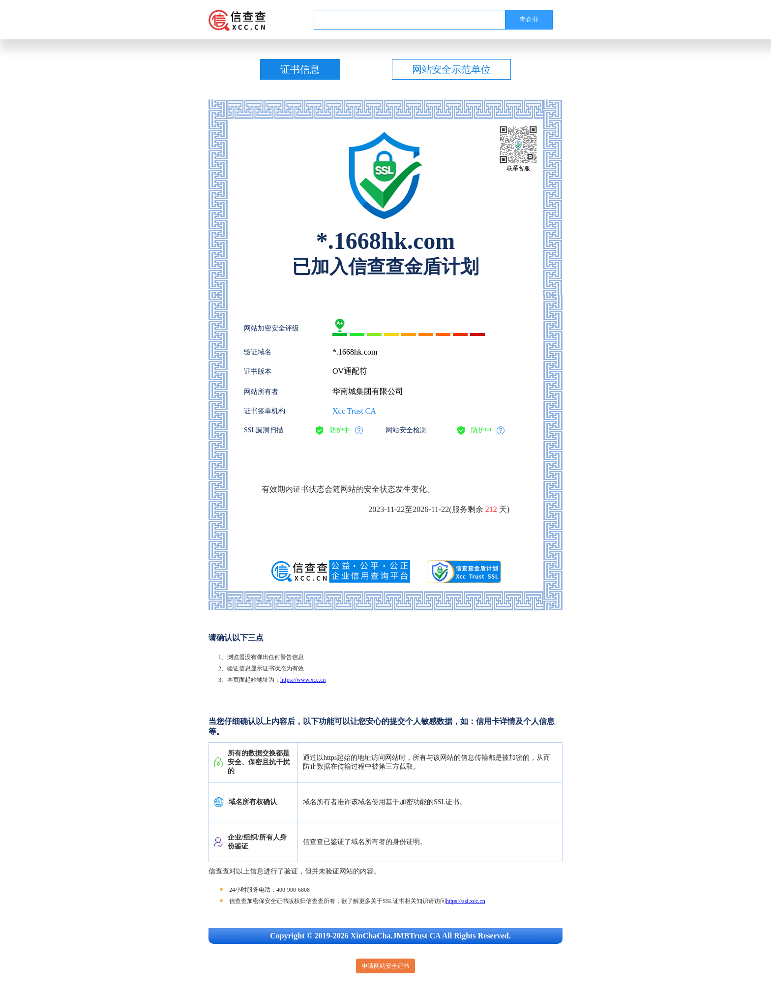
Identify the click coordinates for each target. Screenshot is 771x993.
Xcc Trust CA (354, 411)
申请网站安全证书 (385, 966)
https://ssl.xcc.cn (465, 901)
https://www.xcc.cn (303, 679)
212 (491, 509)
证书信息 (300, 69)
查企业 (528, 19)
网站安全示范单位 (451, 69)
